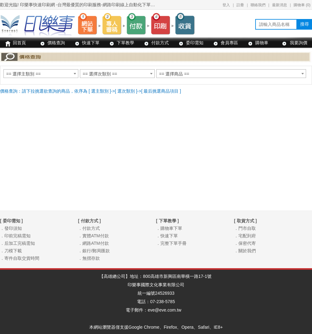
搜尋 (304, 24)
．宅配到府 (245, 235)
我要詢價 (298, 42)
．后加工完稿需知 (17, 243)
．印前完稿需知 (15, 235)
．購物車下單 (169, 228)
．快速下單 (167, 235)
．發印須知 (11, 228)
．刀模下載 (11, 250)
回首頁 (19, 42)
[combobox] (40, 73)
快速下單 (91, 42)
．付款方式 (89, 228)
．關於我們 (245, 250)
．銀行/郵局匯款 (94, 250)
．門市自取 (245, 228)
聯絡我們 (258, 5)
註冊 (240, 5)
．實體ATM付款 (93, 235)
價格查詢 (56, 42)
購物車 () (302, 5)
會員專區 (229, 42)
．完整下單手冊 (171, 243)
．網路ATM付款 (93, 243)
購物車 (261, 42)
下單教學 (125, 42)
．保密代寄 (245, 243)
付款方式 (160, 42)
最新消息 (279, 5)
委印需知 (194, 42)
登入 (226, 5)
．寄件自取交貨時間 (19, 258)
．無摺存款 (89, 258)
